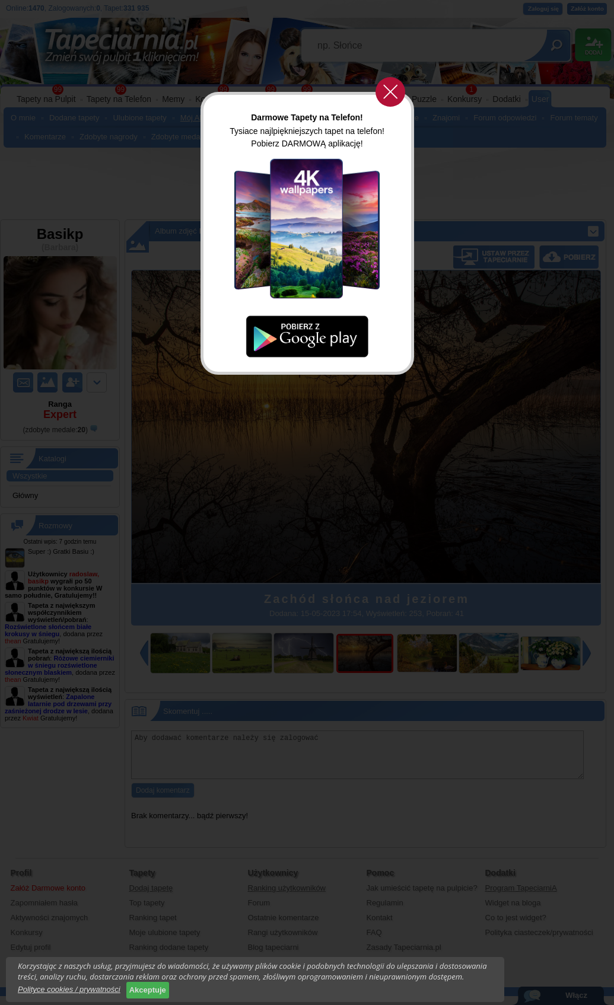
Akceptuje (147, 989)
